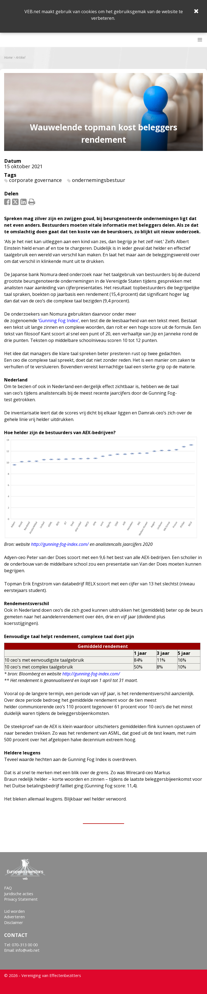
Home (8, 57)
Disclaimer (13, 922)
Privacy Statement (21, 899)
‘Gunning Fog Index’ (58, 321)
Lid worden (14, 911)
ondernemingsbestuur (98, 180)
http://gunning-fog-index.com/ (91, 674)
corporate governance (35, 180)
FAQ (8, 888)
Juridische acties (18, 893)
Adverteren (14, 916)
